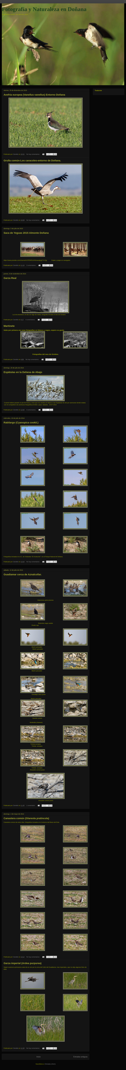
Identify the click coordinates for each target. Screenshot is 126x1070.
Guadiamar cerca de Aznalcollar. (23, 574)
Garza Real (10, 278)
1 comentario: (31, 805)
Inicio (38, 1057)
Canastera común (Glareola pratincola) (26, 818)
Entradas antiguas (80, 1057)
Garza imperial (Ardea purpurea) (22, 963)
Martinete (9, 326)
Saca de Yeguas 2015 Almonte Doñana (26, 232)
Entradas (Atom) (50, 1064)
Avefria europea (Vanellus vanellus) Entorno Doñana (34, 94)
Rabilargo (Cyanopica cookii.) (21, 422)
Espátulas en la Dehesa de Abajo (23, 372)
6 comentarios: (31, 319)
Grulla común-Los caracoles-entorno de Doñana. (32, 160)
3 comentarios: (31, 265)
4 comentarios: (31, 410)
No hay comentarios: (33, 154)
